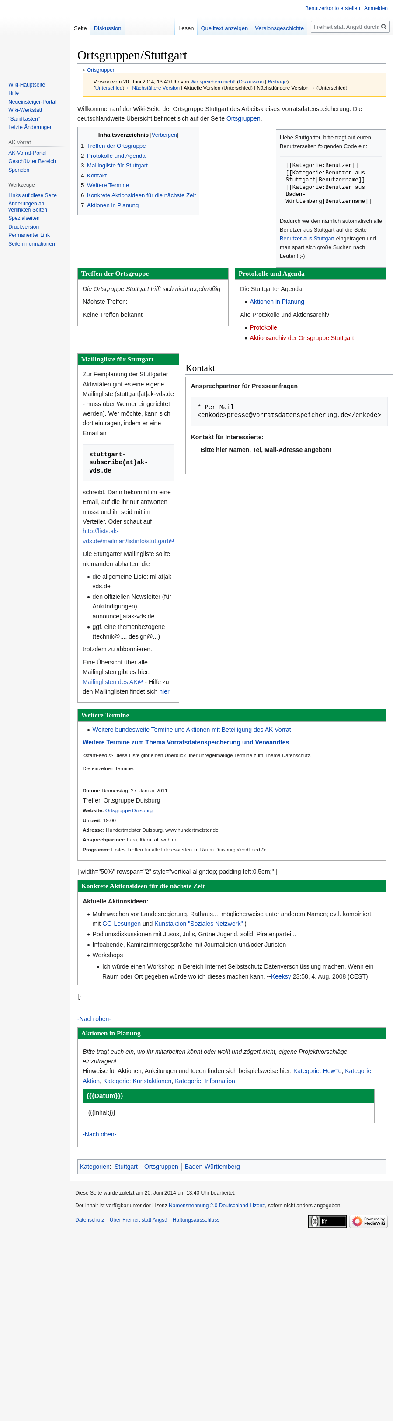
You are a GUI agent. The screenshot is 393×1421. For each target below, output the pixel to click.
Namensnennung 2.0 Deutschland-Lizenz (217, 1205)
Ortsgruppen (101, 70)
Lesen (212, 28)
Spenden (18, 170)
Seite (80, 28)
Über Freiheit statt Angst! (138, 1220)
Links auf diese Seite (32, 195)
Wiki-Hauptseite (26, 85)
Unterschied (109, 87)
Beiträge (277, 81)
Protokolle (263, 327)
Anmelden (376, 8)
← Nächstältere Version (153, 87)
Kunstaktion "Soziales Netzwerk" (198, 923)
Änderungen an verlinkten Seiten (27, 207)
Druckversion (23, 227)
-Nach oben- (94, 1018)
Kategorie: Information (205, 1080)
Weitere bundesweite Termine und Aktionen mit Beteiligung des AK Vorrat (192, 729)
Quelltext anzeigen (250, 28)
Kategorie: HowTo (317, 1070)
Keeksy (281, 976)
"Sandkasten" (24, 119)
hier (164, 691)
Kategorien (95, 1166)
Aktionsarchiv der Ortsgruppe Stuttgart (302, 337)
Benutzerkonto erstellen (332, 8)
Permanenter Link (29, 235)
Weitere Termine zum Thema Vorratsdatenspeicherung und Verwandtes (186, 742)
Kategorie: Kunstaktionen (137, 1080)
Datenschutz (89, 1220)
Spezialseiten (23, 218)
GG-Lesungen (121, 923)
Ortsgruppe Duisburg (129, 810)
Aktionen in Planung (277, 301)
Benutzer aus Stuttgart (307, 239)
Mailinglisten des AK (110, 681)
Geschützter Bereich (32, 161)
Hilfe (13, 93)
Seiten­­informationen (31, 244)
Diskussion (251, 81)
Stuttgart (126, 1166)
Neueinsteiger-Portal (32, 102)
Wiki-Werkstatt (25, 110)
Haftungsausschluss (196, 1220)
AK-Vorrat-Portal (27, 153)
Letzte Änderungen (30, 127)
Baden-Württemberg (212, 1166)
